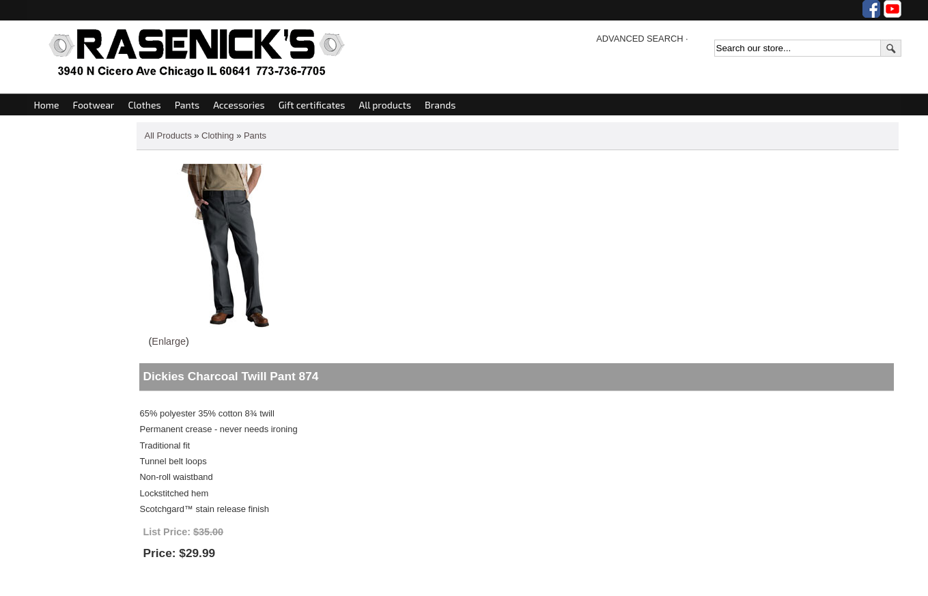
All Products (168, 135)
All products (384, 105)
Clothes (144, 105)
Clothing (217, 135)
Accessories (239, 105)
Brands (440, 105)
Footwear (94, 105)
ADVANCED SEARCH (639, 38)
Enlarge (169, 341)
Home (46, 105)
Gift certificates (312, 105)
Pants (187, 105)
